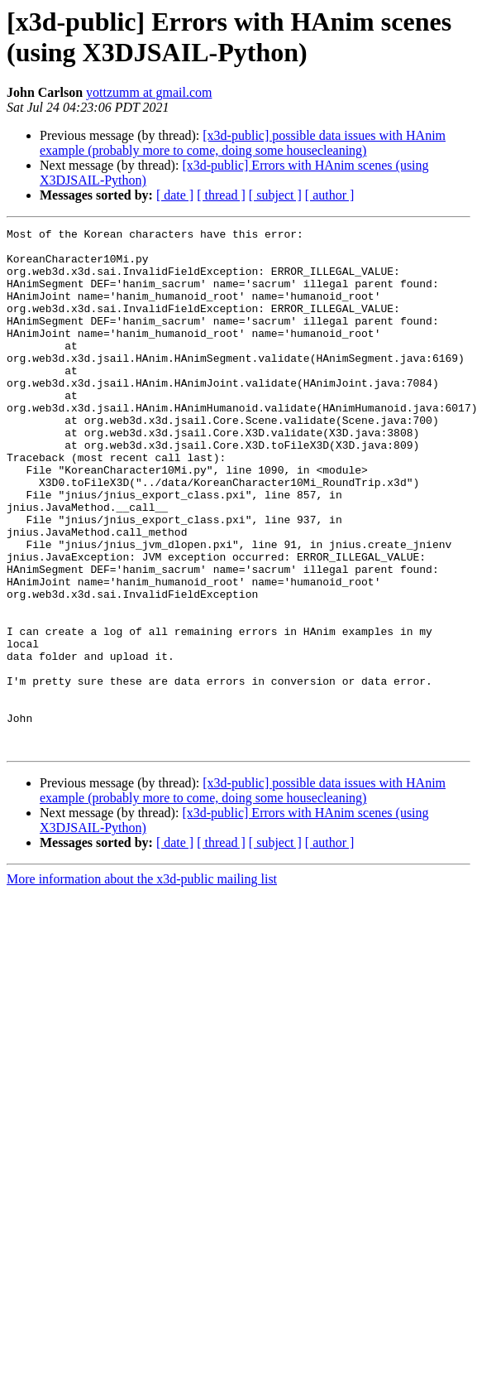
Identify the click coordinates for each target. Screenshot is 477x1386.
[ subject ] (275, 195)
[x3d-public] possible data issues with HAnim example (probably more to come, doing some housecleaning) (243, 142)
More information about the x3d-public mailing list (142, 983)
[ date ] (174, 195)
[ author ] (330, 195)
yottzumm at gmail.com (149, 92)
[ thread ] (221, 195)
